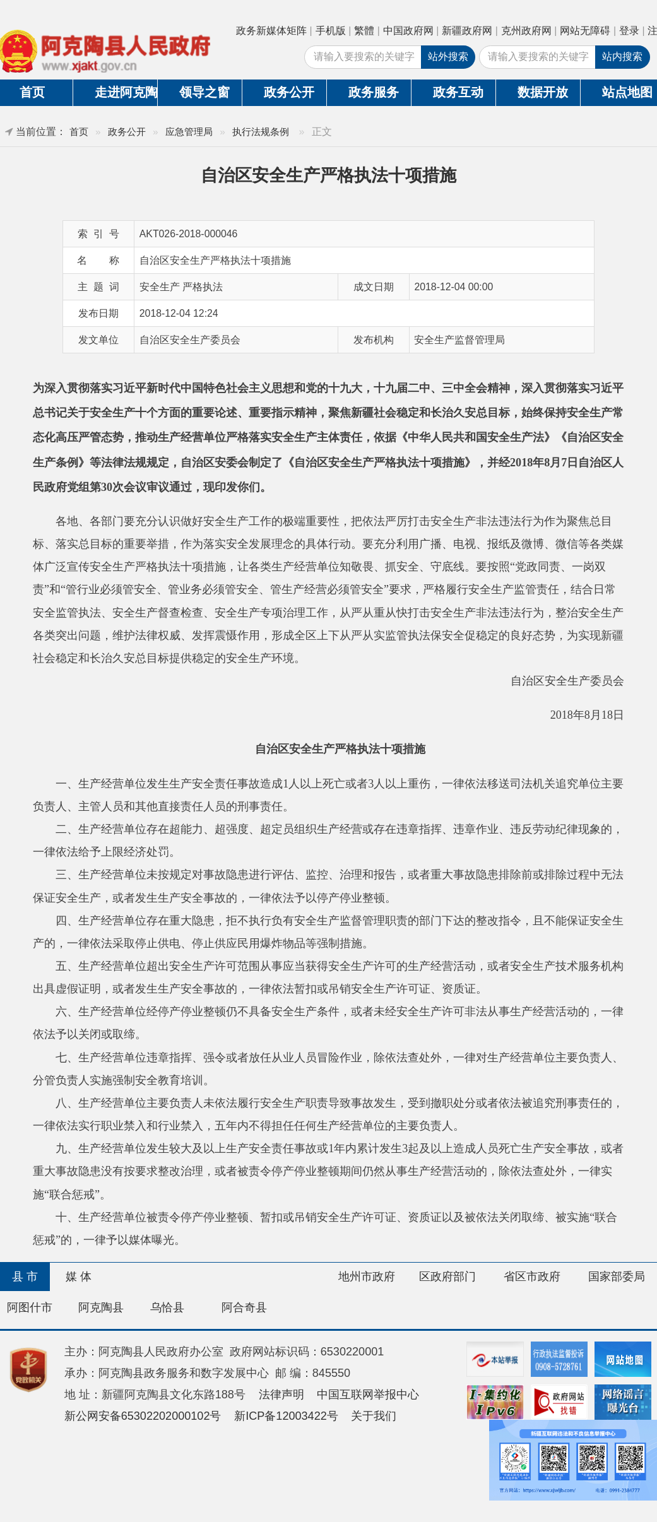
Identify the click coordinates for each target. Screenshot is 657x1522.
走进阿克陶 (126, 92)
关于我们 (373, 1416)
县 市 (25, 1276)
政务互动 (458, 92)
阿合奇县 (244, 1307)
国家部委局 (616, 1276)
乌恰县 (167, 1307)
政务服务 (373, 92)
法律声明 (281, 1394)
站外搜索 (448, 56)
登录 (629, 30)
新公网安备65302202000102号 (143, 1416)
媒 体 (79, 1276)
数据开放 (543, 92)
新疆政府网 (467, 30)
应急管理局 (189, 131)
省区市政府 (532, 1276)
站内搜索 (622, 56)
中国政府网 (408, 30)
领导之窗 (204, 92)
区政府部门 (447, 1276)
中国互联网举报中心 (368, 1394)
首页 (78, 131)
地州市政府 (366, 1276)
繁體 (364, 30)
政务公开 (289, 92)
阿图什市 (29, 1307)
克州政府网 (526, 30)
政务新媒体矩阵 (271, 30)
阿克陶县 (101, 1307)
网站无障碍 (585, 30)
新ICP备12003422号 (286, 1416)
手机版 (331, 30)
